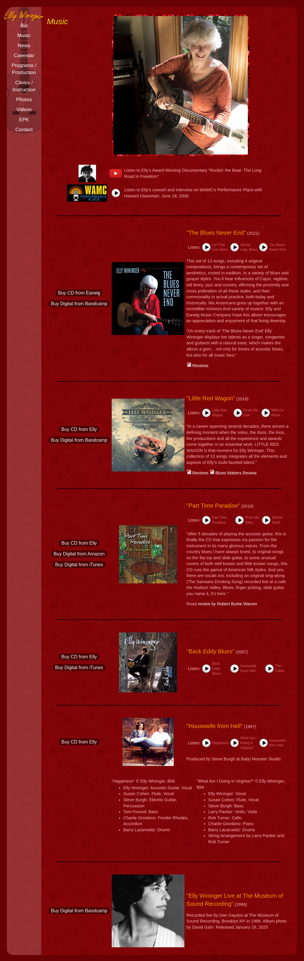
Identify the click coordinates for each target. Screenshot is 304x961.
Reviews (197, 365)
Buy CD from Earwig (79, 292)
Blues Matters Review (233, 473)
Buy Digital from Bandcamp (79, 303)
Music (24, 35)
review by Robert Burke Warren (227, 603)
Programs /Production (24, 68)
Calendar (24, 55)
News (24, 45)
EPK (24, 119)
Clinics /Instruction (24, 86)
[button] (115, 193)
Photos (24, 99)
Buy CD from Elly (79, 429)
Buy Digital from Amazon (79, 553)
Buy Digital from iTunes (79, 564)
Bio (24, 25)
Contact (24, 129)
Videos (24, 109)
